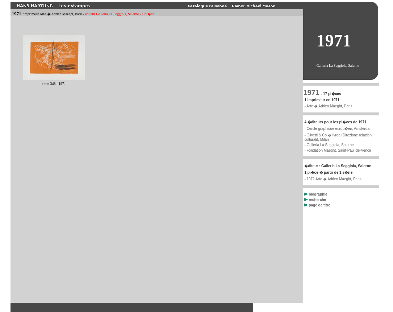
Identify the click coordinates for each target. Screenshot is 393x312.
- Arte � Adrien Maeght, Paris (328, 106)
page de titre (317, 205)
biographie (315, 194)
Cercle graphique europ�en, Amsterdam (339, 129)
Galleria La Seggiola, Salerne (330, 145)
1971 (311, 93)
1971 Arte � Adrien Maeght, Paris (333, 179)
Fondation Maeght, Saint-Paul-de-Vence (338, 150)
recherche (315, 200)
